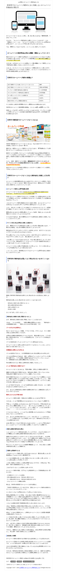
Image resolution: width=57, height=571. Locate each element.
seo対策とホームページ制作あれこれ (29, 567)
